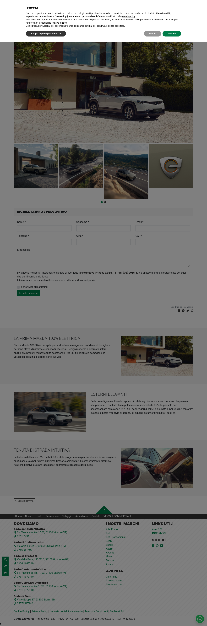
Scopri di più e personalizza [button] (46, 33)
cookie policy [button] (128, 16)
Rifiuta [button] (152, 33)
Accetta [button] (172, 33)
